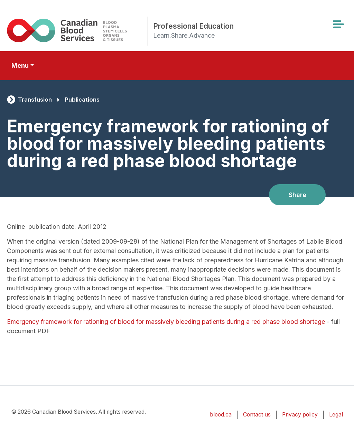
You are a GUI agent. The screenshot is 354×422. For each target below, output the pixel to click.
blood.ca (221, 414)
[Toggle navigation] (338, 24)
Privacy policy (300, 414)
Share (297, 194)
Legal (336, 414)
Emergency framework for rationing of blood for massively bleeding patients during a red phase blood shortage (166, 321)
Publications (82, 99)
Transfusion (35, 99)
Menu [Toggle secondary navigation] (20, 65)
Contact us (257, 414)
